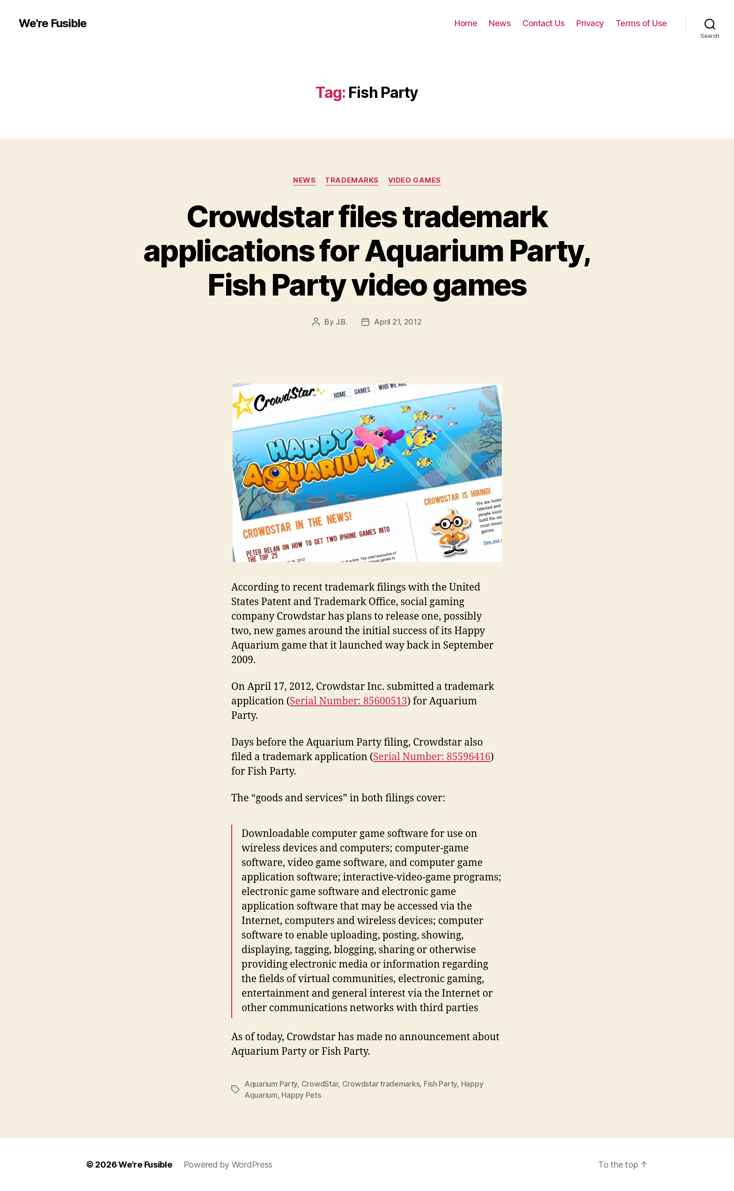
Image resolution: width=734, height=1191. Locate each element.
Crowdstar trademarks (381, 1083)
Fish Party (440, 1083)
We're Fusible (53, 23)
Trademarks (352, 180)
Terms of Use (641, 23)
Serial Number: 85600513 (348, 701)
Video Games (414, 180)
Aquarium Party (270, 1083)
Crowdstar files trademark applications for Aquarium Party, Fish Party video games (367, 250)
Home (466, 23)
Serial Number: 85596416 (432, 757)
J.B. (342, 321)
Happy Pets (301, 1095)
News (500, 23)
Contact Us (543, 23)
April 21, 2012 (397, 321)
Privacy (590, 23)
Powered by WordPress (228, 1164)
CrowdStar (319, 1083)
